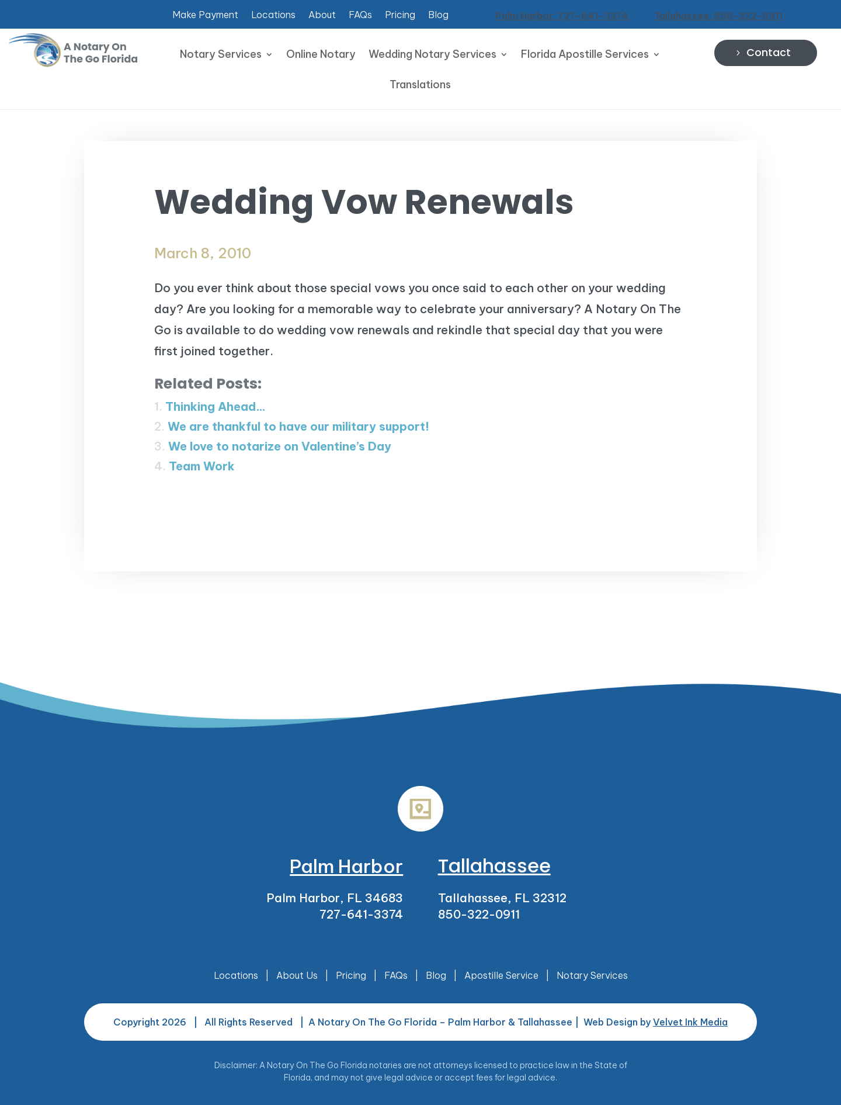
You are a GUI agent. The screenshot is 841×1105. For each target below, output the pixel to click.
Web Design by (655, 1022)
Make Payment (205, 15)
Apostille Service (501, 975)
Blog (438, 15)
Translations (420, 86)
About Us (297, 975)
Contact (768, 52)
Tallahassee (494, 866)
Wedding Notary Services (432, 55)
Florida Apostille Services (585, 55)
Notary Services (221, 55)
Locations (273, 15)
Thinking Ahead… (215, 406)
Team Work (202, 466)
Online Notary (321, 55)
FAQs (360, 15)
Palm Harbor (346, 866)
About (322, 15)
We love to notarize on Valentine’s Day (279, 446)
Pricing (400, 15)
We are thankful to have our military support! (298, 426)
